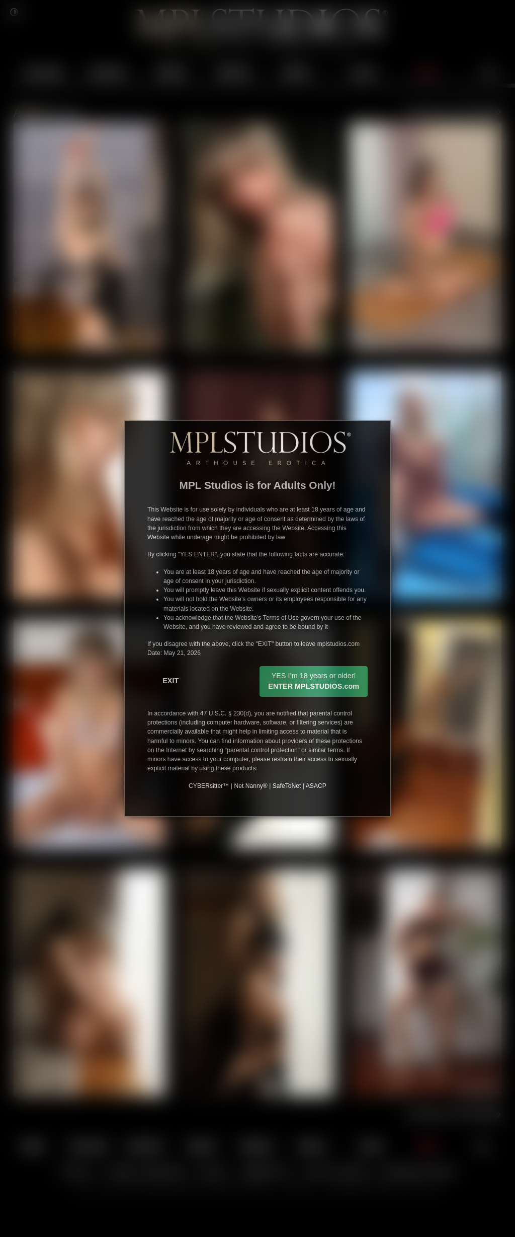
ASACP (316, 785)
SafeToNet (287, 785)
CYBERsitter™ (209, 785)
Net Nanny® (250, 785)
